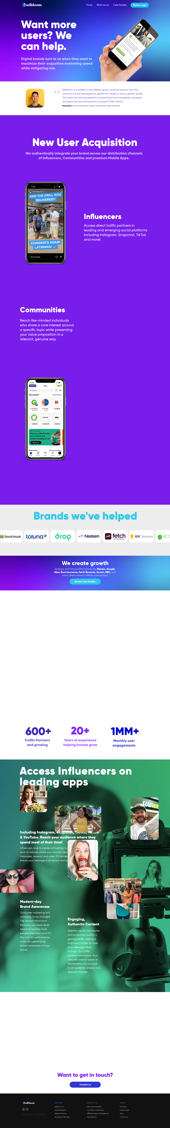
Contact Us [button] (124, 1117)
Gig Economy (59, 1107)
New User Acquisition (94, 1107)
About (122, 1103)
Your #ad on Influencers (95, 1110)
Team (122, 1114)
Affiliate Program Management (98, 1114)
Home (89, 5)
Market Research (60, 1110)
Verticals (59, 1103)
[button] (85, 1085)
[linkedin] (23, 1109)
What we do (103, 5)
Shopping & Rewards (62, 1117)
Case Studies (120, 5)
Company (123, 1107)
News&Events (91, 1117)
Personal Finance (60, 1114)
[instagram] (27, 1109)
